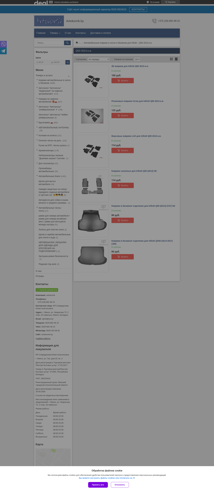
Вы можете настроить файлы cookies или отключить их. (106, 478)
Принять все (98, 485)
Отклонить (120, 485)
